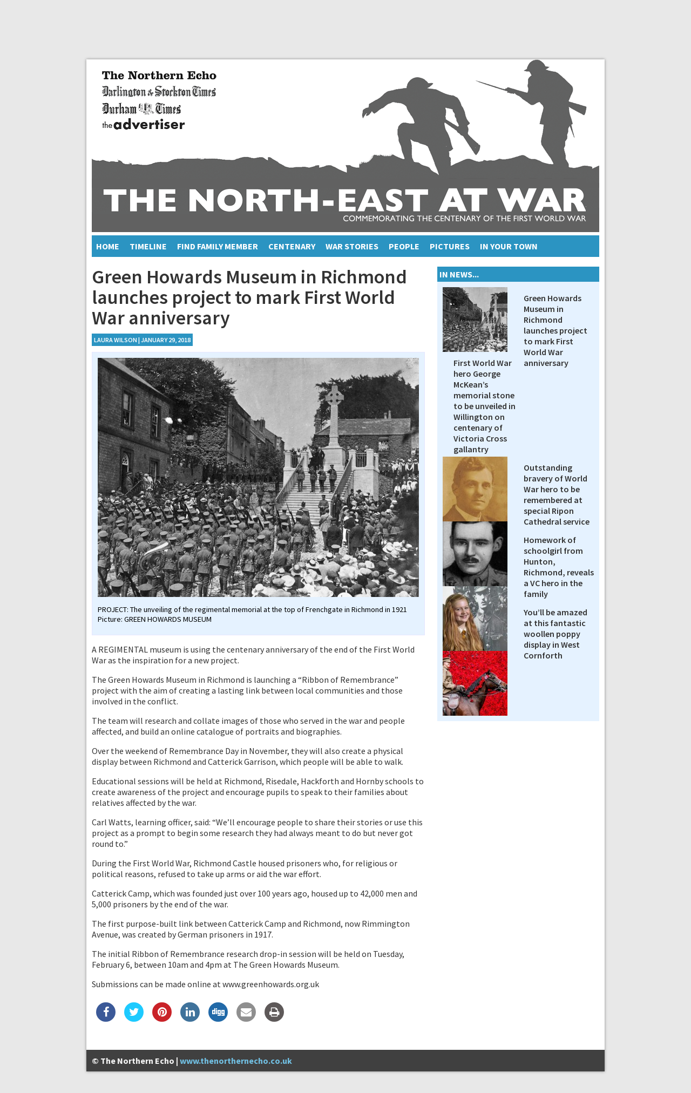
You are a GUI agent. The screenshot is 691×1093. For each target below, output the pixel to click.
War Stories (352, 246)
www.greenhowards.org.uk (270, 984)
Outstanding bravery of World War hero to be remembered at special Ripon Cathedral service (557, 494)
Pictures (450, 246)
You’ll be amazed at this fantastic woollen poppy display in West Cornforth (555, 634)
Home (107, 246)
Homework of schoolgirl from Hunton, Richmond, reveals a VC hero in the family (559, 566)
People (404, 246)
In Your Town (509, 246)
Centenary (291, 246)
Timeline (148, 246)
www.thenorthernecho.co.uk (236, 1060)
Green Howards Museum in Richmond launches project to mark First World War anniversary (555, 330)
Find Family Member (217, 246)
